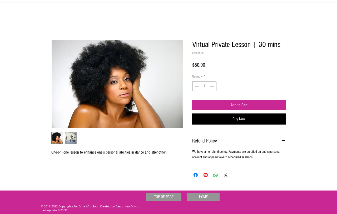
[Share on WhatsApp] (215, 175)
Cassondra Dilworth (129, 206)
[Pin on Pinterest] (205, 175)
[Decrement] (196, 86)
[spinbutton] (204, 86)
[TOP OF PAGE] (163, 197)
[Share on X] (225, 175)
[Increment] (212, 86)
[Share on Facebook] (195, 175)
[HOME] (203, 197)
